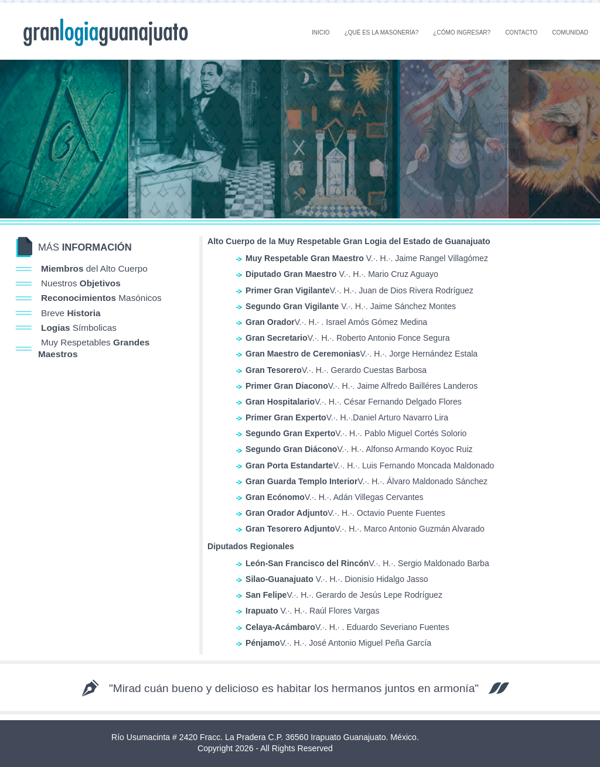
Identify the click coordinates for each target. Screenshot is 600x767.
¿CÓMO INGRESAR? (461, 32)
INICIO (321, 32)
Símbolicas (79, 328)
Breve (71, 313)
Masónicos (101, 298)
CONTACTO (521, 32)
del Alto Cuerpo (94, 268)
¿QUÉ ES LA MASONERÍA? (382, 32)
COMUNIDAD (570, 32)
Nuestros (81, 283)
